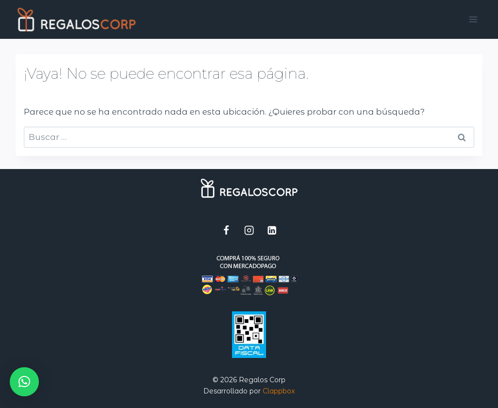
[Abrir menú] (473, 19)
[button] (24, 381)
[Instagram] (249, 230)
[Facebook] (226, 230)
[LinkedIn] (272, 230)
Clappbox (279, 391)
